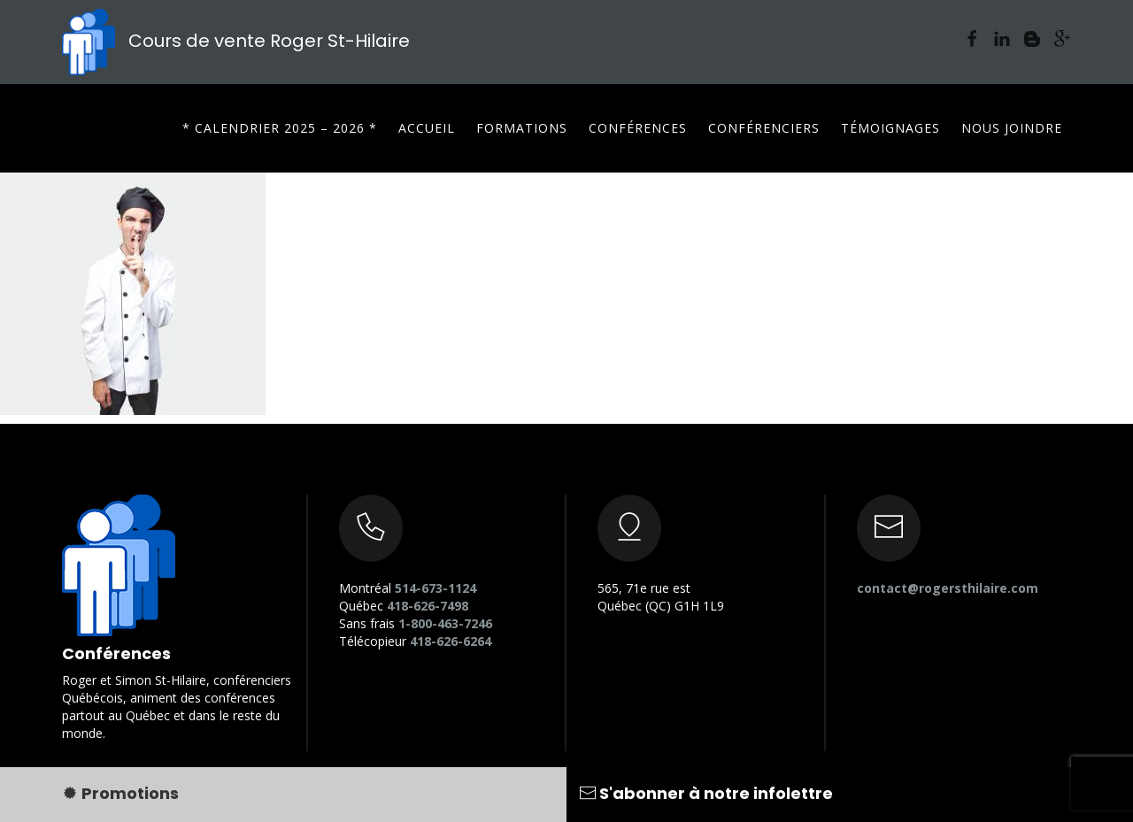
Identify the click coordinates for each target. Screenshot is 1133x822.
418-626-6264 (450, 641)
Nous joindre (1011, 127)
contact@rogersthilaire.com (947, 588)
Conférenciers (764, 127)
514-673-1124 (435, 588)
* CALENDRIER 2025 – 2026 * (279, 127)
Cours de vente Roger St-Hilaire (236, 40)
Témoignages (890, 127)
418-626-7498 (427, 605)
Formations (521, 127)
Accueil (426, 127)
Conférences (638, 127)
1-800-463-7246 (445, 623)
